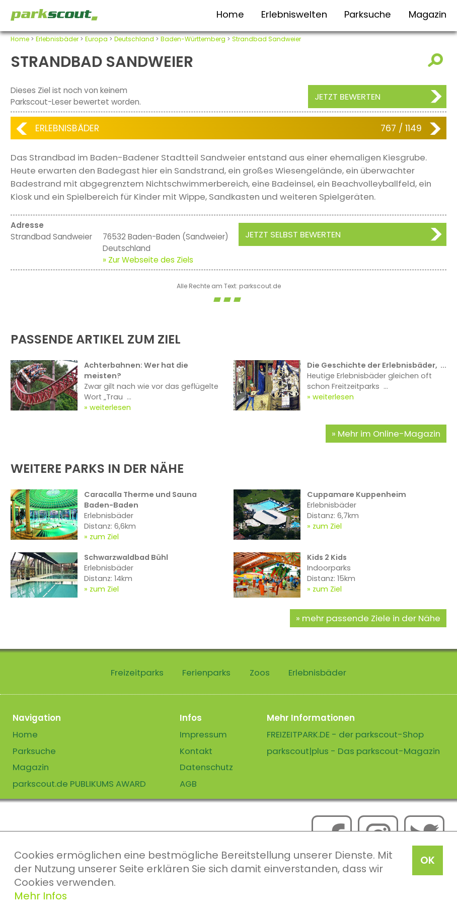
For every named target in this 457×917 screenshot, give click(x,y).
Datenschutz (206, 767)
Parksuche (367, 14)
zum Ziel (104, 537)
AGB (188, 784)
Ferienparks (206, 672)
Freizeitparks (137, 672)
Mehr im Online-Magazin (389, 434)
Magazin (427, 14)
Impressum (203, 734)
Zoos (260, 672)
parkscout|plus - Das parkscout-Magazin (353, 751)
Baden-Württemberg (193, 39)
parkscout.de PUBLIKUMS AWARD (79, 784)
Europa (96, 39)
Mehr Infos (40, 896)
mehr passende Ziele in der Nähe (371, 618)
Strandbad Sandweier (266, 39)
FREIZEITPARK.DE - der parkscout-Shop (345, 734)
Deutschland (134, 39)
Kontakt (196, 751)
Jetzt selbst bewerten (293, 234)
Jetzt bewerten (347, 97)
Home (230, 14)
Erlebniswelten (294, 14)
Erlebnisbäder (57, 39)
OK (427, 860)
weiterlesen (110, 407)
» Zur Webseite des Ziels (148, 260)
